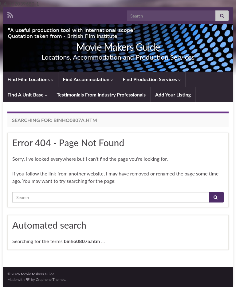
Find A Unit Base (27, 94)
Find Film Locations (30, 79)
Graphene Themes (50, 279)
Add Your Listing (173, 94)
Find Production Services (152, 79)
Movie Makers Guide (118, 47)
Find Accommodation (88, 79)
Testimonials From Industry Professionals (101, 94)
